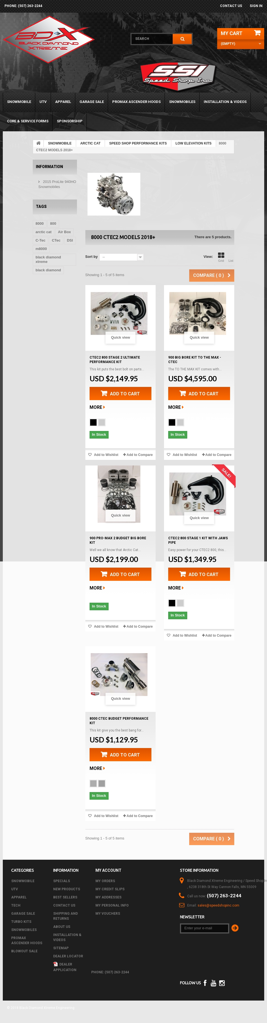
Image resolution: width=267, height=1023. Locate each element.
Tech (15, 905)
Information (49, 166)
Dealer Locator (68, 956)
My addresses (108, 897)
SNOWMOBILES (182, 102)
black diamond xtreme (48, 259)
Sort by (91, 256)
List (231, 257)
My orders (105, 881)
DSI (70, 240)
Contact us (231, 6)
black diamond (48, 270)
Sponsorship (70, 121)
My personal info (112, 905)
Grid (221, 257)
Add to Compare (140, 455)
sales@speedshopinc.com (218, 905)
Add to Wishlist (105, 455)
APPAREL (63, 102)
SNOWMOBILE (19, 102)
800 (53, 223)
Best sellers (65, 897)
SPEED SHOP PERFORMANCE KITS (138, 143)
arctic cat (43, 232)
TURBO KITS (21, 922)
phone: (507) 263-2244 (23, 6)
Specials (61, 881)
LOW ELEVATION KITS (193, 143)
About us (61, 927)
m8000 (41, 249)
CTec (56, 240)
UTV (43, 102)
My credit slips (110, 889)
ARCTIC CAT (90, 143)
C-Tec (40, 240)
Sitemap (61, 948)
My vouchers (107, 914)
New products (66, 889)
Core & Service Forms (27, 121)
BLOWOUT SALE (24, 951)
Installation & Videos (225, 102)
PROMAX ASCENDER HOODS (136, 102)
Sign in (256, 6)
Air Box (64, 232)
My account (108, 870)
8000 (40, 223)
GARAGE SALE (91, 102)
